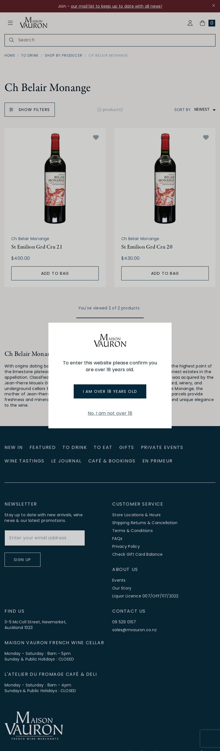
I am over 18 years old (110, 391)
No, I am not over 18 (110, 413)
